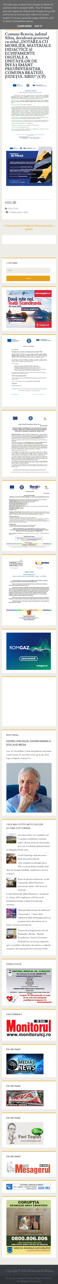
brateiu (13, 209)
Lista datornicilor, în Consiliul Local (33, 835)
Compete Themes (24, 1278)
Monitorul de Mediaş (40, 1271)
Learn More (24, 26)
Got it (38, 26)
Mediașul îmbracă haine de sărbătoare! (34, 910)
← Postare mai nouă (13, 225)
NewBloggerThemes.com (29, 1281)
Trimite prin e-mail (17, 212)
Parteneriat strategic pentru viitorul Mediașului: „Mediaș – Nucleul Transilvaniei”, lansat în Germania (33, 934)
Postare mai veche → (44, 225)
